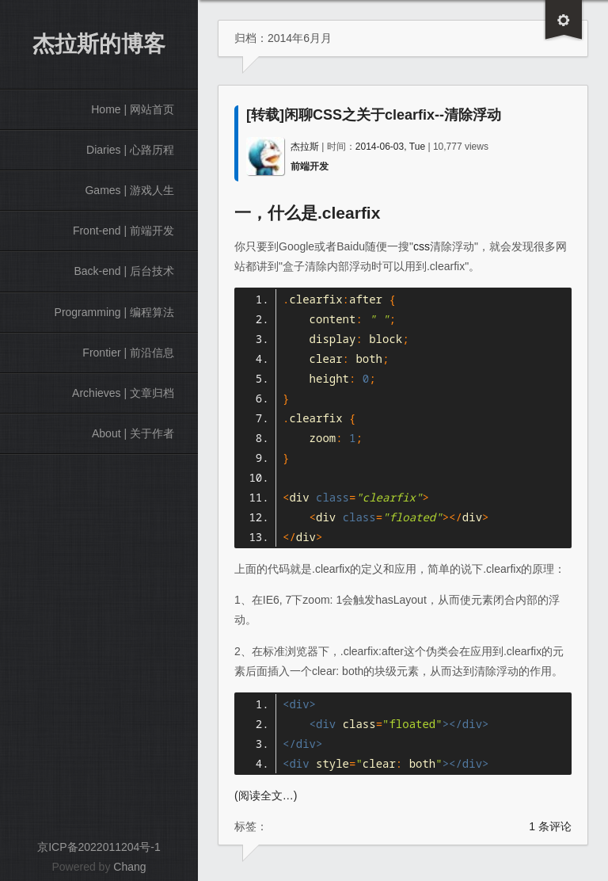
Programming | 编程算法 (114, 312)
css (421, 246)
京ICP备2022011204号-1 (99, 847)
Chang (129, 866)
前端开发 (310, 166)
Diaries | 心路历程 (130, 149)
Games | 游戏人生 (129, 190)
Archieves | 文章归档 (123, 393)
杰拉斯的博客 (98, 44)
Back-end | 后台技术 (124, 271)
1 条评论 (550, 826)
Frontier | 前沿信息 (128, 352)
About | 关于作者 (133, 433)
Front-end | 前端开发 (123, 230)
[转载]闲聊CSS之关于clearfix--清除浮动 (373, 115)
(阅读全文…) (265, 795)
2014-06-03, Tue (390, 146)
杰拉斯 (305, 146)
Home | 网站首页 (132, 109)
